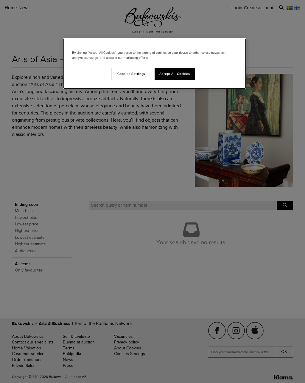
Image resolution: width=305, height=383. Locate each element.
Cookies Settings (131, 74)
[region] (154, 63)
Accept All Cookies (174, 74)
